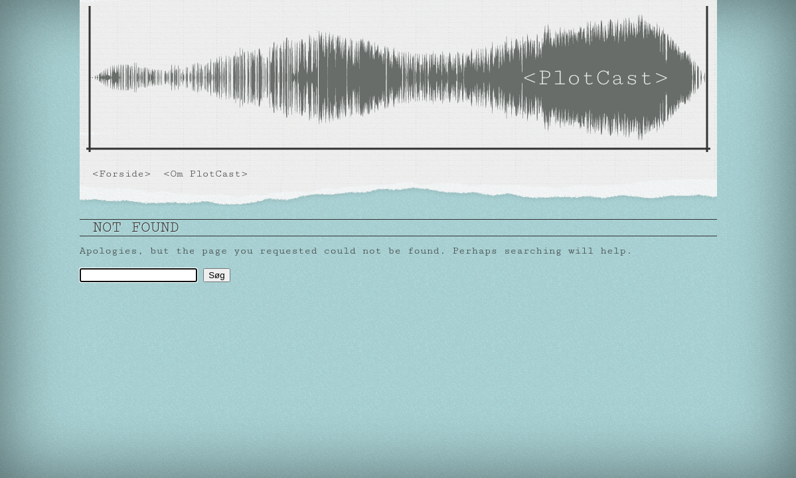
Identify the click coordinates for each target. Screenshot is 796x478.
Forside (121, 173)
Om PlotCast (205, 173)
